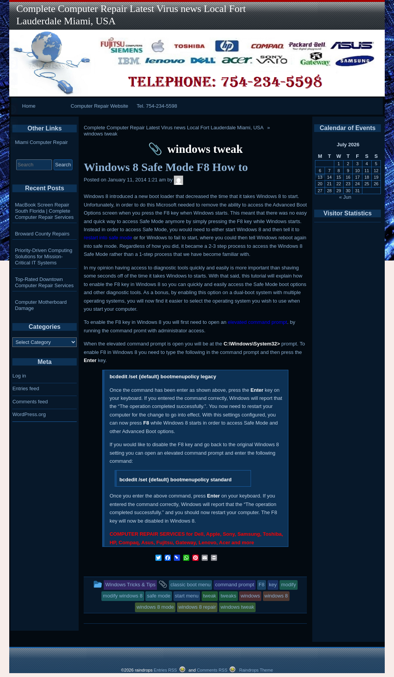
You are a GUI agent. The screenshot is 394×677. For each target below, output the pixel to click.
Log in (19, 376)
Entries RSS (165, 670)
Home (28, 106)
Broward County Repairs (42, 234)
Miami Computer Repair (41, 142)
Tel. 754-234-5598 (157, 106)
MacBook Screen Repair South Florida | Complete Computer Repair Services (44, 211)
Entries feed (25, 388)
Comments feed (30, 402)
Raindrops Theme (256, 670)
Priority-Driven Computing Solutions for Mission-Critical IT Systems (43, 256)
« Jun (345, 197)
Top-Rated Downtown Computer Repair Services (44, 282)
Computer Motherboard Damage (41, 305)
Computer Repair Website (99, 106)
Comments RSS (212, 670)
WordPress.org (28, 414)
